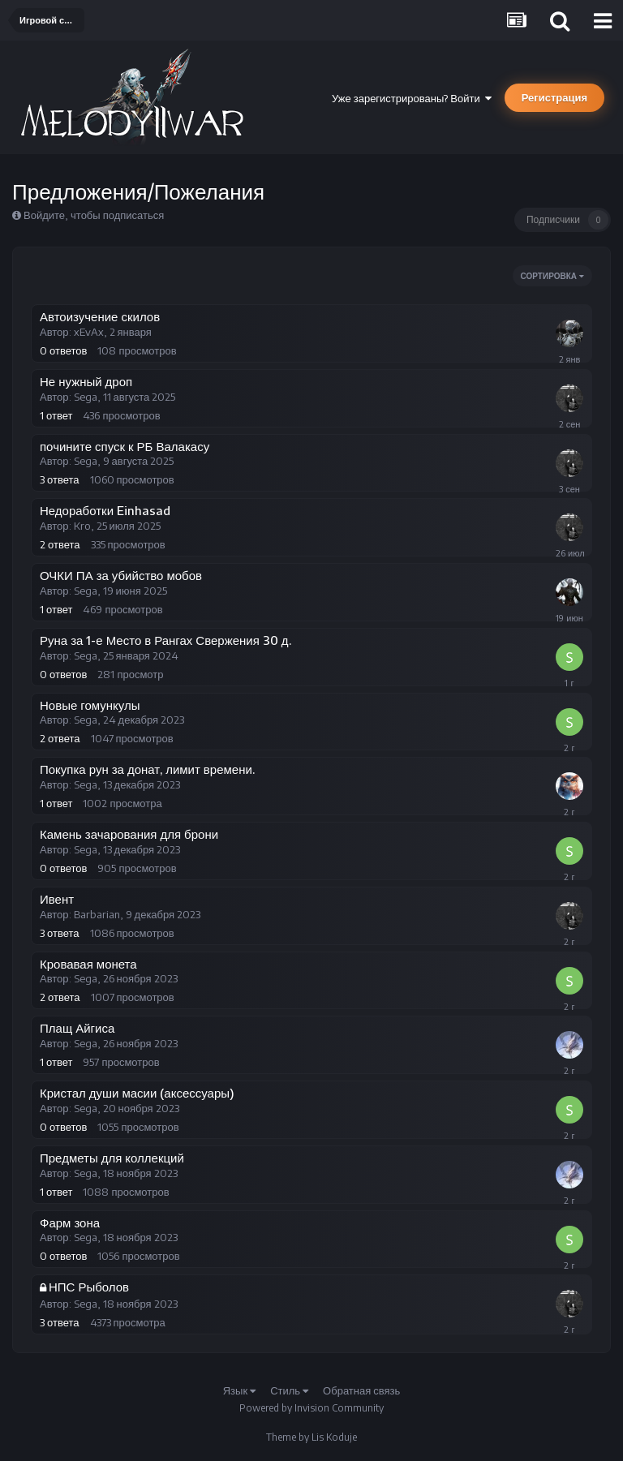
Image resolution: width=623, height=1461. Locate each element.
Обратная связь (361, 1390)
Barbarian (97, 914)
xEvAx (89, 331)
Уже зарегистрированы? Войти (412, 98)
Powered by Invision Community (311, 1408)
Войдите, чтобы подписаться (94, 214)
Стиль (289, 1390)
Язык (239, 1390)
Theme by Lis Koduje (311, 1437)
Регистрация (554, 97)
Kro (82, 525)
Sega (85, 396)
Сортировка (552, 276)
